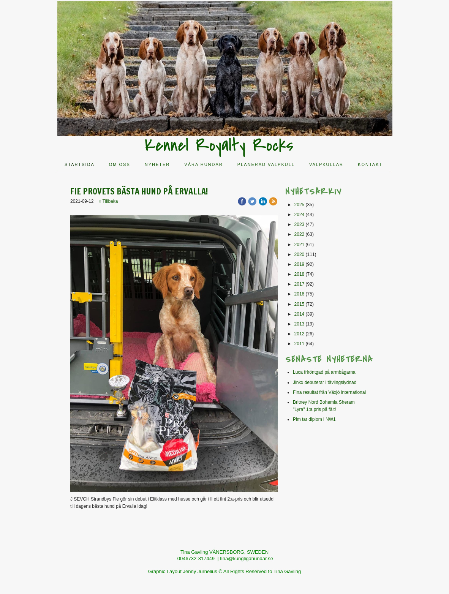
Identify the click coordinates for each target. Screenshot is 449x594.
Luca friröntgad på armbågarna (324, 372)
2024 (299, 214)
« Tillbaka (108, 201)
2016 (299, 294)
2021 (299, 244)
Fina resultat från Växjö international (329, 392)
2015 (299, 304)
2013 (299, 324)
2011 (299, 343)
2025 (299, 204)
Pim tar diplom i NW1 (314, 419)
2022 (299, 234)
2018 (299, 274)
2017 (299, 284)
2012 (299, 333)
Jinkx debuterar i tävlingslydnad (324, 382)
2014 (299, 314)
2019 (299, 264)
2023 (299, 224)
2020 (299, 254)
